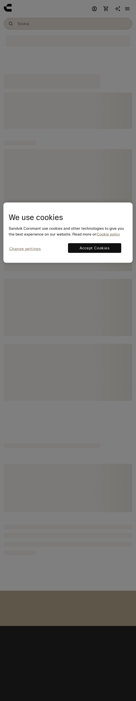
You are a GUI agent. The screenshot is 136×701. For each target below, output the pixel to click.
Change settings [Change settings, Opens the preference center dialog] (25, 248)
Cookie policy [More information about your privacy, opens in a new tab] (108, 234)
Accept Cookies (94, 247)
